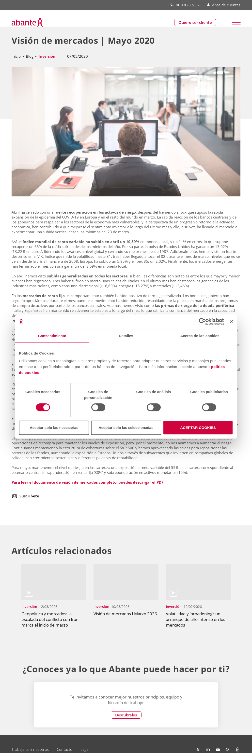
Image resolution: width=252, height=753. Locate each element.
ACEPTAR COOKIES (198, 427)
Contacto (65, 749)
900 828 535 (187, 4)
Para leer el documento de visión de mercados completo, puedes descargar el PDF (87, 482)
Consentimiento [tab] (52, 336)
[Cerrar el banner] (231, 321)
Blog (29, 56)
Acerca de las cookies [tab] (200, 336)
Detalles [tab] (126, 336)
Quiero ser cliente (195, 22)
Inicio (16, 56)
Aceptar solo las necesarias (54, 427)
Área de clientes (223, 4)
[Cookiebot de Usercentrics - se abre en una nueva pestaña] (202, 321)
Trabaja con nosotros (30, 749)
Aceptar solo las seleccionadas (126, 427)
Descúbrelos (126, 714)
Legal (85, 749)
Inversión (47, 56)
